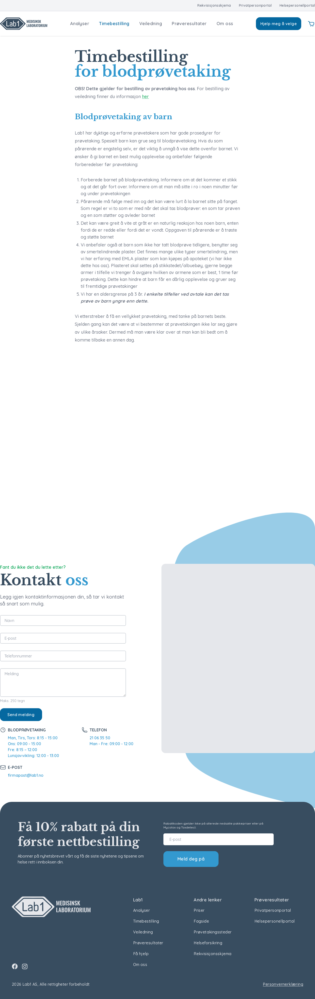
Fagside (201, 921)
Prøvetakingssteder (213, 932)
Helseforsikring (208, 942)
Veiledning (150, 23)
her (145, 96)
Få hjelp (141, 953)
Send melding (20, 714)
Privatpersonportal (255, 5)
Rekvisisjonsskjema (214, 5)
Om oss (225, 23)
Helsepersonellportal (297, 5)
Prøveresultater (189, 23)
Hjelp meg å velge (278, 23)
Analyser (79, 23)
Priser (199, 910)
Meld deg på (191, 859)
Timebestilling (114, 23)
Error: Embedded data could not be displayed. (157, 438)
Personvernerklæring (283, 984)
